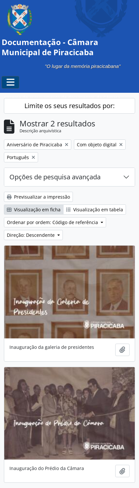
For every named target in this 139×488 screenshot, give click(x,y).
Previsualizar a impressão (38, 197)
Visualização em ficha (34, 209)
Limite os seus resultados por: (69, 105)
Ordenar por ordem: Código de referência (53, 222)
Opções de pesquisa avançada (55, 176)
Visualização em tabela (94, 209)
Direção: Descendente (31, 235)
